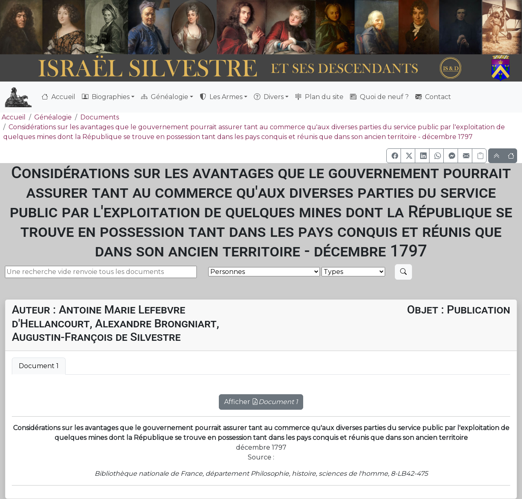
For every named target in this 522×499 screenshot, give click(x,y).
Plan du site (319, 97)
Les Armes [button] (221, 97)
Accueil (58, 97)
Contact (433, 97)
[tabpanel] (261, 397)
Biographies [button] (106, 97)
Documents (99, 117)
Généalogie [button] (164, 97)
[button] (393, 155)
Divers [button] (269, 97)
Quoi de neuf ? (379, 97)
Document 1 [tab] (39, 366)
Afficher (261, 402)
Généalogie (53, 117)
